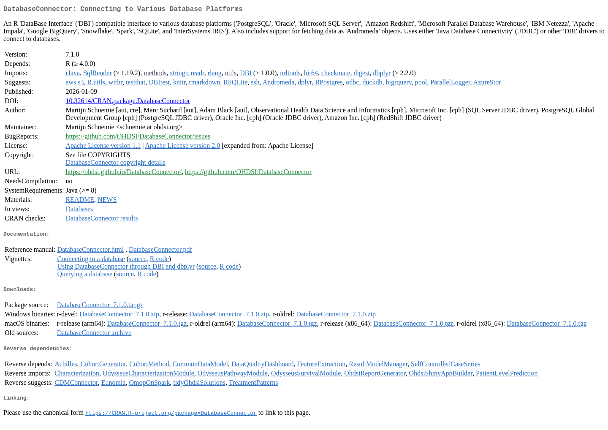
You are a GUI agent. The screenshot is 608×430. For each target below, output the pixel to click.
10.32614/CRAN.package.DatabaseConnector (127, 102)
